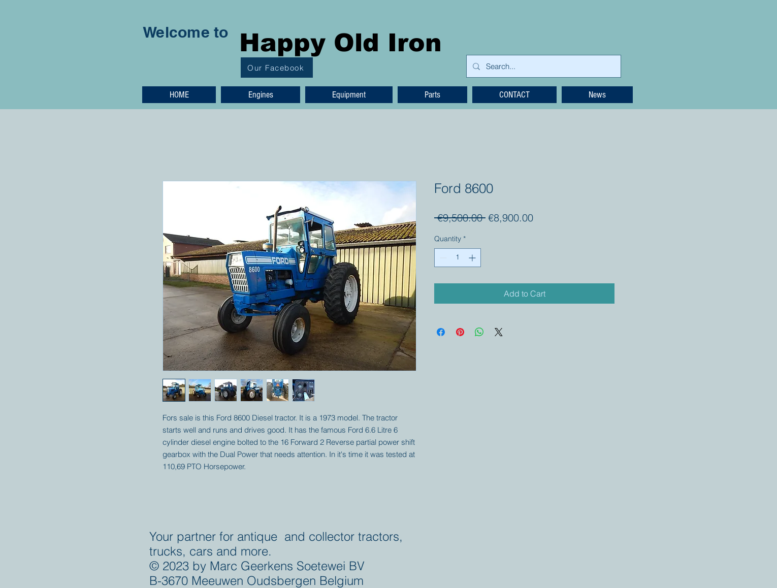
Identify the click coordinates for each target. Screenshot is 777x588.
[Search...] (542, 66)
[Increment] (473, 258)
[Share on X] (499, 332)
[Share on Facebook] (441, 332)
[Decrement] (442, 258)
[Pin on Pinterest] (460, 332)
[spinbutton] (457, 258)
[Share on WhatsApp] (479, 332)
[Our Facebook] (277, 67)
